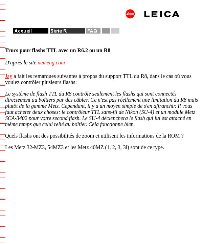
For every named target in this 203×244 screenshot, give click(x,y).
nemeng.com (51, 62)
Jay (8, 76)
